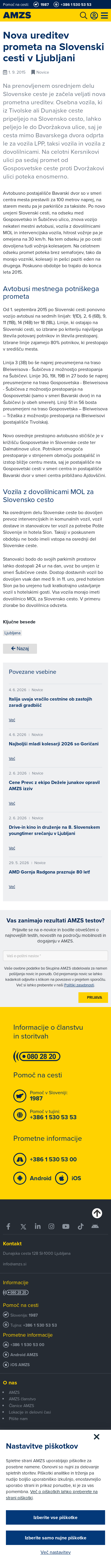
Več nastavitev (56, 1552)
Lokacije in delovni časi (30, 1412)
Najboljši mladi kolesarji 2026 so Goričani (54, 743)
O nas (10, 1382)
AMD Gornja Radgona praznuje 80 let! (49, 872)
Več (12, 719)
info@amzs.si (14, 1264)
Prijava (94, 997)
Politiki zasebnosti (79, 985)
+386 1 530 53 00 (27, 1344)
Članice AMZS (21, 1406)
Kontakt (12, 1243)
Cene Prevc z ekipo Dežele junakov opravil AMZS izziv (54, 785)
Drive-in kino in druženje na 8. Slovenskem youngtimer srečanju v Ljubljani (54, 830)
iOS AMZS (20, 1364)
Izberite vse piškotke (55, 1517)
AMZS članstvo (22, 1399)
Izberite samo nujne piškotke (55, 1537)
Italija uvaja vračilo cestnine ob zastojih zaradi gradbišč (50, 702)
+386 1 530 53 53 (40, 1325)
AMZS (14, 1392)
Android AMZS (24, 1354)
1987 (33, 1315)
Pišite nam (18, 1419)
